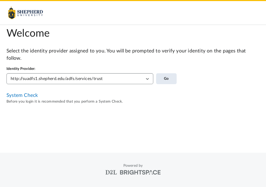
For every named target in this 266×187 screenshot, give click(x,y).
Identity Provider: (21, 69)
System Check (22, 95)
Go (166, 79)
